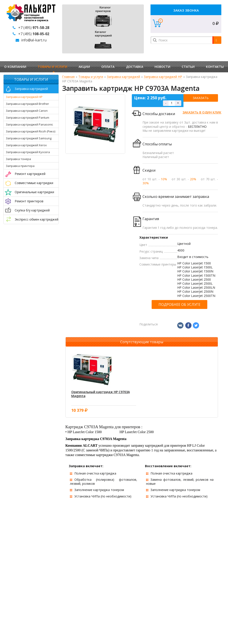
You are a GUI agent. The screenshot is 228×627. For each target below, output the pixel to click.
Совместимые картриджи (34, 183)
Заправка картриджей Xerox (26, 145)
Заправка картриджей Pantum (27, 118)
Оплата (107, 67)
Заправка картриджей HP (24, 97)
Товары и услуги (52, 67)
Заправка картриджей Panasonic (29, 124)
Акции (84, 67)
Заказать (201, 98)
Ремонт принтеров (29, 201)
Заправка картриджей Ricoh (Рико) (30, 131)
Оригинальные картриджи (34, 192)
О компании (15, 67)
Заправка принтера (20, 166)
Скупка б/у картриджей (32, 210)
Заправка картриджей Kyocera (28, 152)
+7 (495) (33, 27)
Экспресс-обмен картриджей (36, 219)
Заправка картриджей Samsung (28, 138)
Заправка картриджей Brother (27, 104)
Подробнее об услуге (179, 304)
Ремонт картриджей (30, 174)
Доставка (134, 67)
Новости (162, 67)
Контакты (215, 67)
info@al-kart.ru (34, 40)
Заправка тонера (18, 159)
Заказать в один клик (202, 112)
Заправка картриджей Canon (27, 111)
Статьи (188, 67)
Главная (68, 77)
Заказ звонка (186, 10)
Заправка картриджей (31, 89)
